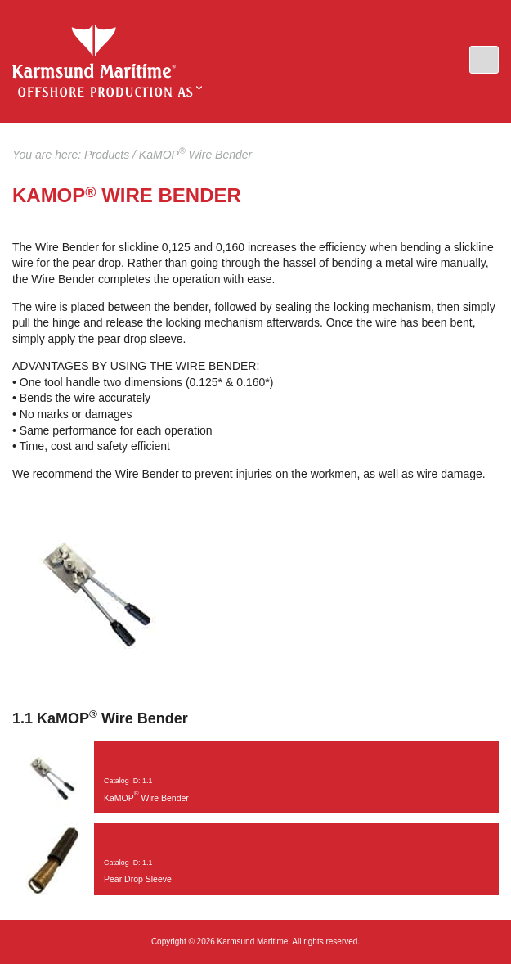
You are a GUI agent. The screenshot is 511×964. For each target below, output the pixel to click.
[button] (484, 60)
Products (106, 154)
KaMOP (94, 52)
